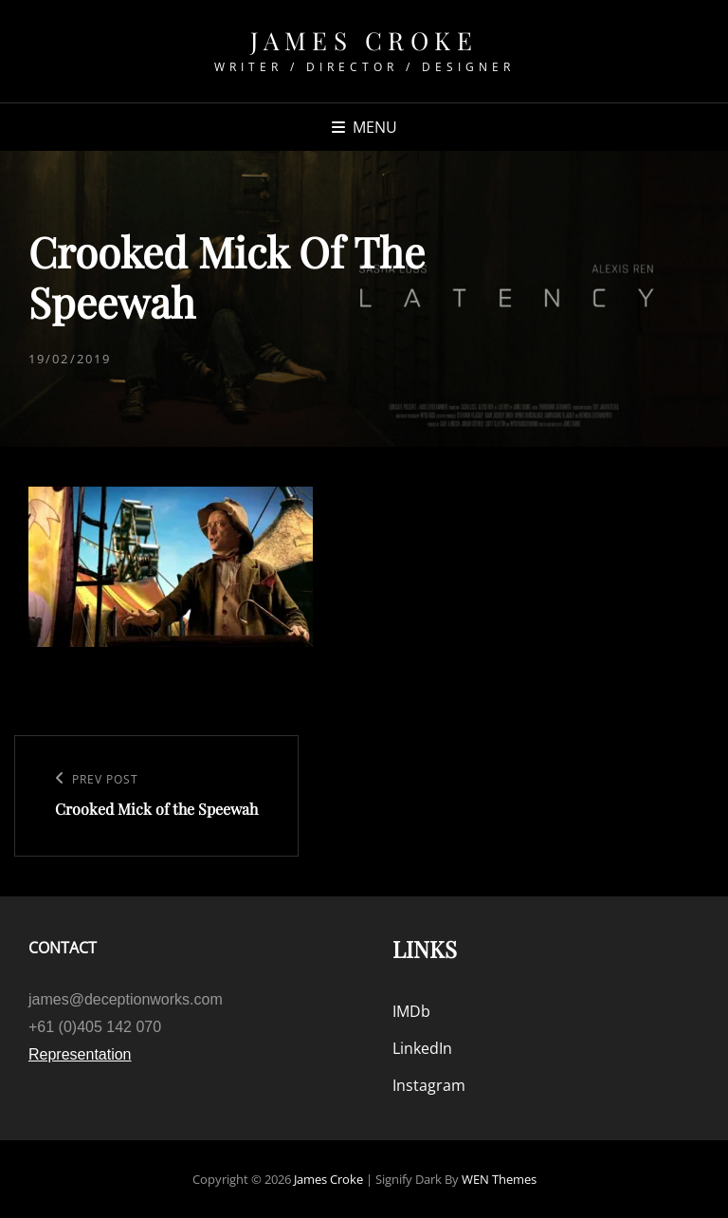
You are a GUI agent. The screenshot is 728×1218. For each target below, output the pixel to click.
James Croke (364, 40)
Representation (80, 1054)
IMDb (411, 1011)
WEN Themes (499, 1179)
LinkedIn (422, 1048)
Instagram (428, 1085)
